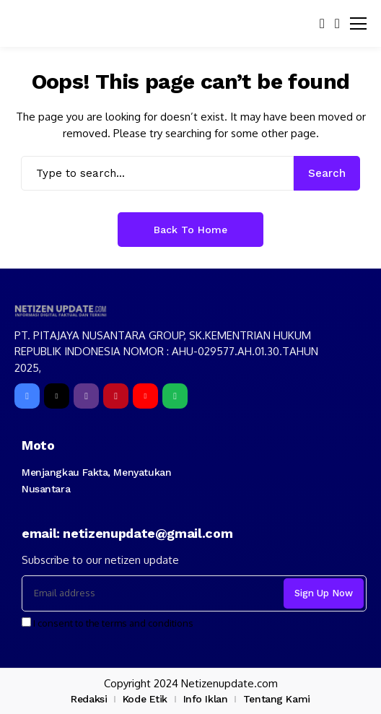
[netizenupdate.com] (63, 311)
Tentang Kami (276, 699)
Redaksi (89, 699)
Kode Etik (145, 699)
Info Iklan (205, 699)
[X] (56, 396)
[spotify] (175, 396)
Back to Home (190, 229)
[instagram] (86, 396)
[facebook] (27, 396)
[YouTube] (145, 396)
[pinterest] (115, 396)
